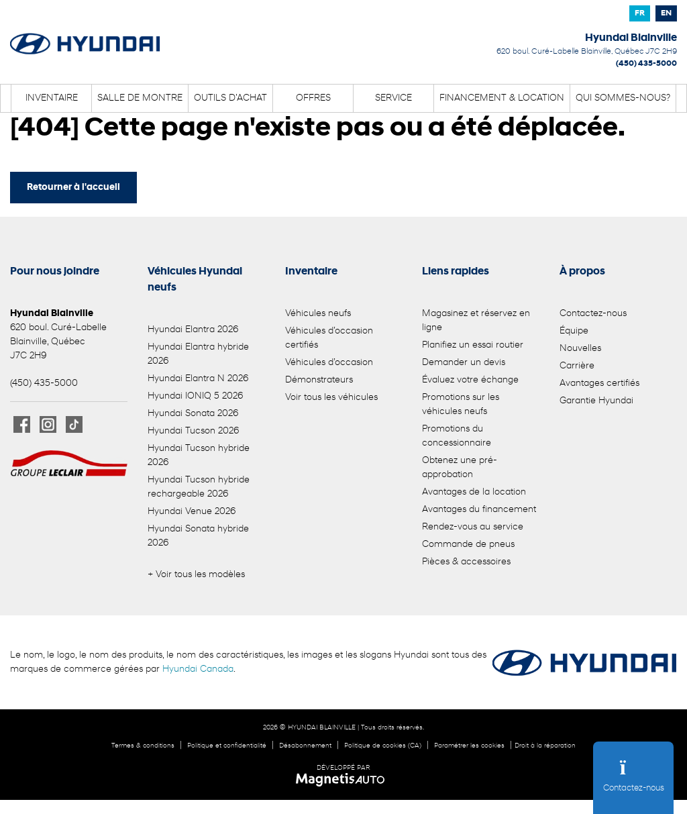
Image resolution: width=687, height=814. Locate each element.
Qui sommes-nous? (623, 98)
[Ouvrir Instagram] (48, 424)
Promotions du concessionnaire (456, 436)
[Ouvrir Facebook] (21, 424)
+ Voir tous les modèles (196, 575)
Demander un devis (463, 363)
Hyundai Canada (197, 669)
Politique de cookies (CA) (382, 746)
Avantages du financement (479, 510)
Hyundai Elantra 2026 (193, 330)
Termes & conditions (142, 746)
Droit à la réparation (545, 746)
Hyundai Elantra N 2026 (198, 379)
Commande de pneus (468, 545)
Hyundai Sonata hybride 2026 (198, 536)
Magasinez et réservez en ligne (476, 321)
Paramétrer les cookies (469, 746)
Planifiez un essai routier (472, 345)
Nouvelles (580, 349)
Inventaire (51, 98)
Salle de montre (139, 98)
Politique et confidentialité (226, 746)
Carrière (577, 366)
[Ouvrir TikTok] (74, 424)
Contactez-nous (593, 314)
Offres (313, 98)
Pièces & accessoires (466, 562)
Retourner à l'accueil (73, 188)
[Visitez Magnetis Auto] (344, 780)
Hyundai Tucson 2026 (193, 431)
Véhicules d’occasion (329, 363)
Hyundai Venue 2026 (191, 512)
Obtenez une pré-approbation (459, 468)
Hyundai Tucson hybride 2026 (199, 456)
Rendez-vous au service (472, 527)
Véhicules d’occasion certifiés (329, 338)
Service (393, 98)
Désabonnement (305, 746)
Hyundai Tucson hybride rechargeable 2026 (199, 487)
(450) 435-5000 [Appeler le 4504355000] (646, 64)
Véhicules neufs (318, 314)
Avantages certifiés (599, 383)
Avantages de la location (474, 492)
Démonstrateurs (319, 380)
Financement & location (501, 98)
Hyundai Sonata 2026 (193, 414)
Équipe (574, 331)
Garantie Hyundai (596, 401)
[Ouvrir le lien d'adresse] (586, 52)
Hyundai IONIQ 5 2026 (195, 396)
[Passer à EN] (666, 13)
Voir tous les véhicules (331, 398)
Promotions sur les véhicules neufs (460, 405)
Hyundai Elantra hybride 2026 (198, 354)
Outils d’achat (230, 98)
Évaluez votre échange (470, 380)
